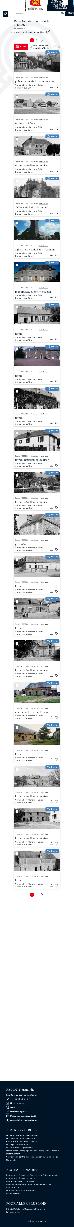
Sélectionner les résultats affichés (39, 47)
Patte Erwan (43, 78)
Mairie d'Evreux (13, 1193)
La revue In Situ (13, 1212)
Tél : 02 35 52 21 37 (18, 1099)
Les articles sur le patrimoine (19, 1147)
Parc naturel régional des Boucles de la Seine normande (32, 1175)
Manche (32, 85)
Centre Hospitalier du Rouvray (20, 1181)
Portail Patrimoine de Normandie (21, 1141)
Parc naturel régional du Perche (20, 1178)
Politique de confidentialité (21, 1116)
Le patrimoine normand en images (22, 1135)
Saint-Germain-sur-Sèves (29, 86)
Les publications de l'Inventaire (20, 1138)
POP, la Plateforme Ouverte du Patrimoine (25, 1209)
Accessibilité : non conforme (21, 1120)
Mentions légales (16, 1111)
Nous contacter (15, 1103)
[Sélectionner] (17, 54)
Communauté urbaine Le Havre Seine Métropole (28, 1184)
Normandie (20, 85)
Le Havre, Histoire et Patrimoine (21, 1190)
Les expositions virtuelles (18, 1144)
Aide (10, 1107)
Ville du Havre (12, 1187)
